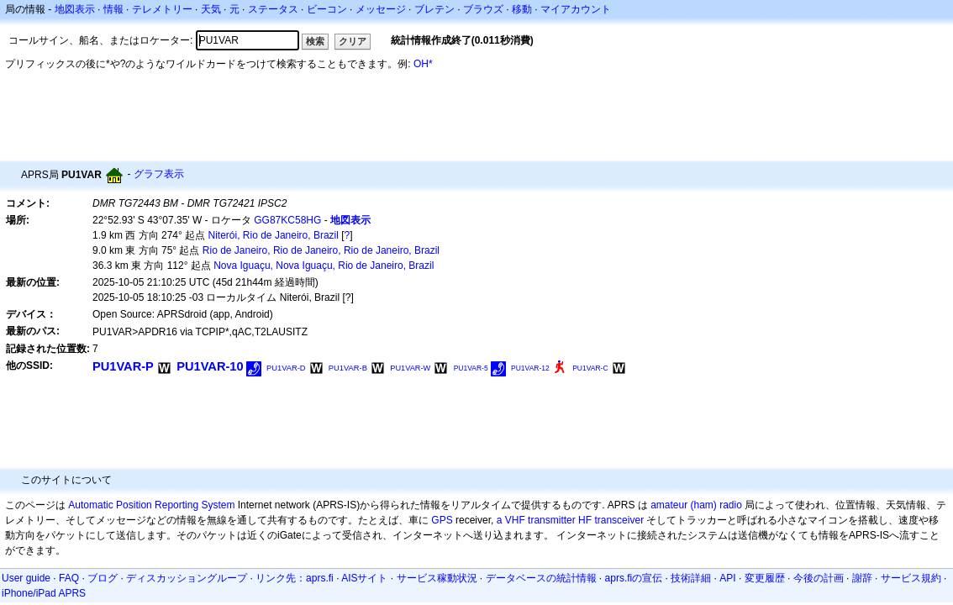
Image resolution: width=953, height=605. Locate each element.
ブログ (102, 578)
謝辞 (862, 578)
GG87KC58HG (287, 220)
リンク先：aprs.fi (294, 578)
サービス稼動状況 (437, 578)
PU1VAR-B (348, 368)
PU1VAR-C (590, 368)
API (727, 578)
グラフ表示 (159, 174)
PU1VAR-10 (209, 366)
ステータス (273, 9)
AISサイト (364, 578)
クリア (352, 41)
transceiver (619, 520)
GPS (441, 520)
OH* (423, 64)
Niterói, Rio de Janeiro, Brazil (273, 235)
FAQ (69, 578)
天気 (211, 9)
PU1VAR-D (286, 368)
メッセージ (380, 9)
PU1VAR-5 (471, 368)
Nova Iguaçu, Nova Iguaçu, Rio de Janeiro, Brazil (323, 265)
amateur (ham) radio (696, 505)
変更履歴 (765, 578)
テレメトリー (162, 9)
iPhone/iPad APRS (44, 593)
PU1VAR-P (123, 366)
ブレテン (434, 9)
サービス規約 (911, 578)
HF (585, 520)
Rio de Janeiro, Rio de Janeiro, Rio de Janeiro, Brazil (321, 250)
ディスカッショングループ (186, 578)
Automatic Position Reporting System (151, 505)
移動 (522, 9)
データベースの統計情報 (541, 578)
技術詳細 (691, 578)
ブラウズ (483, 9)
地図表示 (75, 9)
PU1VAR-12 (530, 368)
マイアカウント (575, 9)
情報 (113, 9)
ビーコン (327, 9)
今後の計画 (818, 578)
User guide (26, 578)
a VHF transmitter (536, 520)
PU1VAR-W (410, 368)
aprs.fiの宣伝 (634, 578)
